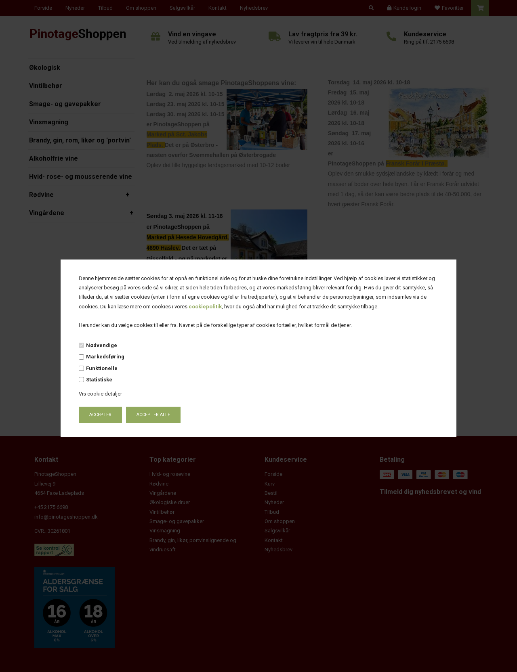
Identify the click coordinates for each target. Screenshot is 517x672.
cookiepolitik (205, 307)
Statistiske (99, 380)
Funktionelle (102, 368)
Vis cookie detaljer (100, 394)
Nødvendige (101, 345)
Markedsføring (105, 357)
